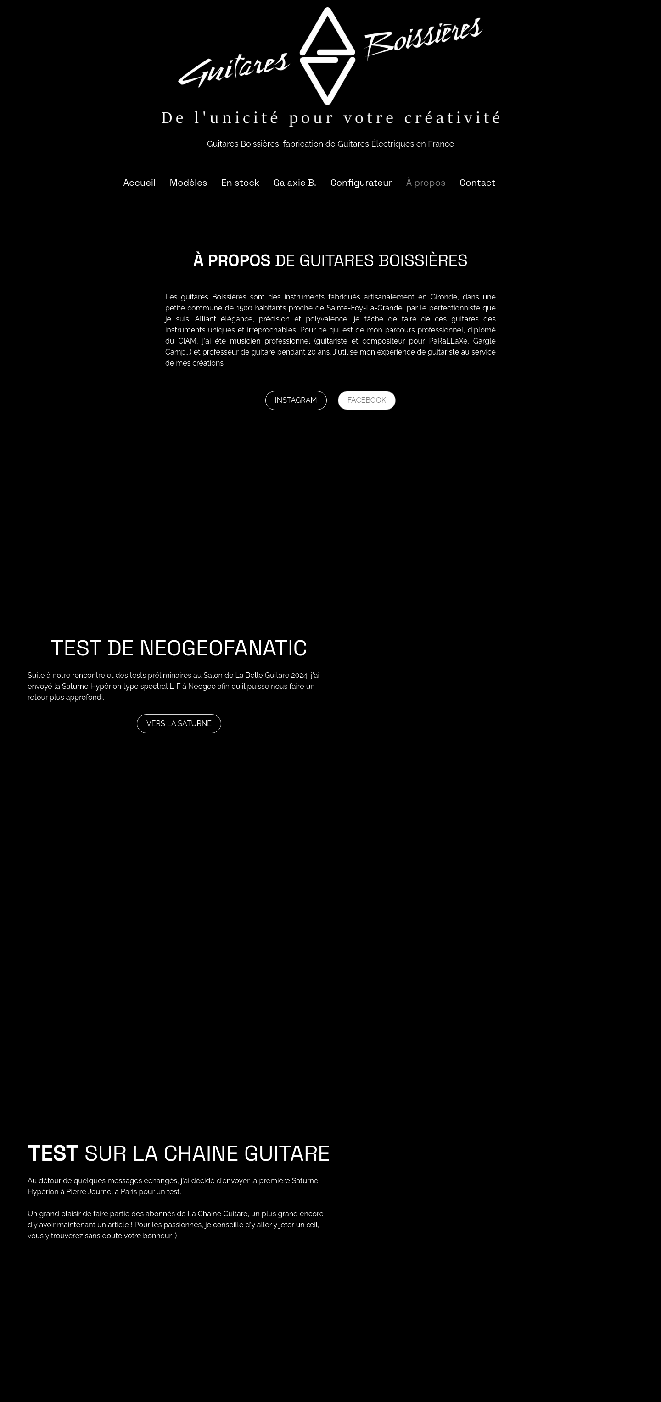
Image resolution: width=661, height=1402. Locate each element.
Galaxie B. (295, 182)
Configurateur (361, 182)
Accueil (139, 182)
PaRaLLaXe (448, 341)
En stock (240, 182)
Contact (477, 182)
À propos (426, 182)
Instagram (296, 400)
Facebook (367, 400)
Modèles (188, 182)
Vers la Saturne (179, 723)
